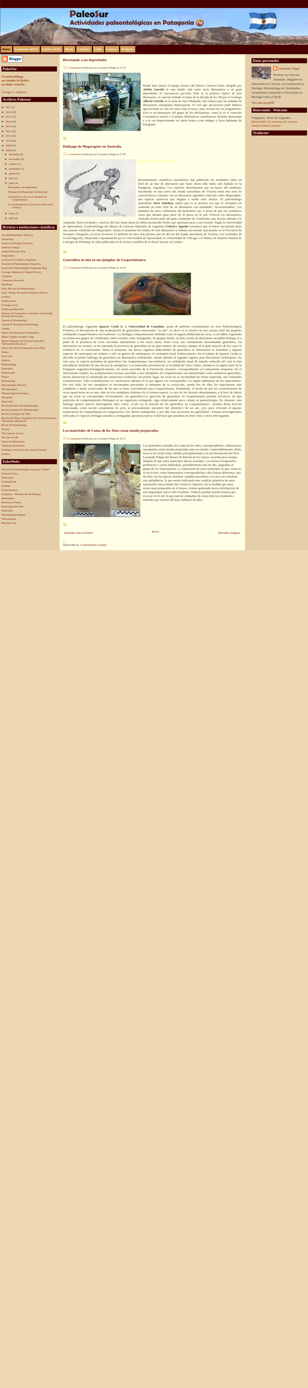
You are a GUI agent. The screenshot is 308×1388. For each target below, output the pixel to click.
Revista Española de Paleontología (19, 409)
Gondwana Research (12, 309)
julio (11, 178)
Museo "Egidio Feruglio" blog (17, 336)
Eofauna (5, 485)
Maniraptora (8, 498)
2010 (9, 140)
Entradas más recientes (78, 532)
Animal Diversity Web (13, 251)
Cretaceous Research (12, 280)
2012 (9, 131)
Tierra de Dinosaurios (13, 441)
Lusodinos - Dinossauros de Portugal (21, 494)
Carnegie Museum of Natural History (21, 272)
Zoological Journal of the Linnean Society (23, 449)
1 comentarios (74, 154)
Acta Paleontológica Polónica (17, 234)
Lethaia (5, 328)
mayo (12, 213)
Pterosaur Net (8, 522)
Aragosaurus (8, 255)
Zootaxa (5, 453)
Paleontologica (9, 389)
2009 (9, 145)
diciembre (14, 154)
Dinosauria (7, 477)
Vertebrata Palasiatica (12, 445)
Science (5, 429)
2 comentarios (74, 67)
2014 (9, 121)
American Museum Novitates (17, 243)
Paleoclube (7, 510)
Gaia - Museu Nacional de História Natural (24, 292)
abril (11, 218)
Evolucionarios (9, 489)
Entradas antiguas (229, 532)
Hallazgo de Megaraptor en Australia (27, 191)
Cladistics (6, 276)
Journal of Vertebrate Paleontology (20, 324)
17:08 (122, 154)
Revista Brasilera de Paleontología (19, 405)
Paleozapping (8, 518)
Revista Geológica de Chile (16, 413)
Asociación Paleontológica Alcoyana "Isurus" (25, 469)
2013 (9, 126)
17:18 (122, 67)
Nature (5, 352)
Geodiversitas (8, 300)
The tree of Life (9, 437)
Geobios (5, 296)
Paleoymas (7, 401)
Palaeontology (9, 364)
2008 (9, 150)
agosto (12, 173)
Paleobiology (8, 380)
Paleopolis (7, 397)
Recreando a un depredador (22, 187)
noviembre (15, 159)
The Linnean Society (12, 433)
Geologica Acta (9, 304)
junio (12, 183)
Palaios (5, 376)
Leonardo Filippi (289, 68)
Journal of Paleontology (14, 320)
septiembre (15, 168)
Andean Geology (10, 247)
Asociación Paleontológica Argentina (21, 263)
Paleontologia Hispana (13, 514)
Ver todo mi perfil (263, 102)
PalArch (5, 360)
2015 (9, 116)
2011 (8, 135)
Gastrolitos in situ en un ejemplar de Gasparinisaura (27, 198)
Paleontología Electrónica (15, 393)
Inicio (155, 531)
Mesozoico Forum (11, 502)
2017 (9, 107)
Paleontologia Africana (13, 384)
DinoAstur (7, 284)
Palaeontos (7, 368)
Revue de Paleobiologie (14, 424)
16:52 (122, 438)
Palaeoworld (8, 372)
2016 (9, 112)
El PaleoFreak (8, 481)
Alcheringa (7, 239)
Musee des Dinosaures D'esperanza (20, 332)
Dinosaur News (9, 473)
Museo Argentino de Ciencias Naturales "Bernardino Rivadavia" (22, 342)
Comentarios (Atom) (93, 545)
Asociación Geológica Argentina (18, 259)
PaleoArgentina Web (12, 506)
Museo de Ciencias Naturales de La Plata (23, 347)
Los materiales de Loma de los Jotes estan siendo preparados (110, 430)
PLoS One (7, 356)
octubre (13, 163)
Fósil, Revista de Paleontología (18, 288)
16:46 (122, 267)
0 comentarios (74, 267)
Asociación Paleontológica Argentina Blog (24, 267)
